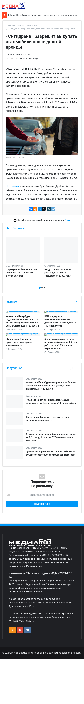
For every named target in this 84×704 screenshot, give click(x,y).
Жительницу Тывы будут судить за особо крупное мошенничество (19, 342)
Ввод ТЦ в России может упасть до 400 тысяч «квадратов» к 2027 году (57, 272)
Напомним (12, 186)
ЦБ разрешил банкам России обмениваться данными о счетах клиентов (21, 272)
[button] (40, 287)
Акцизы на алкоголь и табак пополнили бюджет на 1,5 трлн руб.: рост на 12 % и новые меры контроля (51, 437)
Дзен (68, 220)
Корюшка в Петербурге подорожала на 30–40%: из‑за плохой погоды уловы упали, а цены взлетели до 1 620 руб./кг (51, 385)
